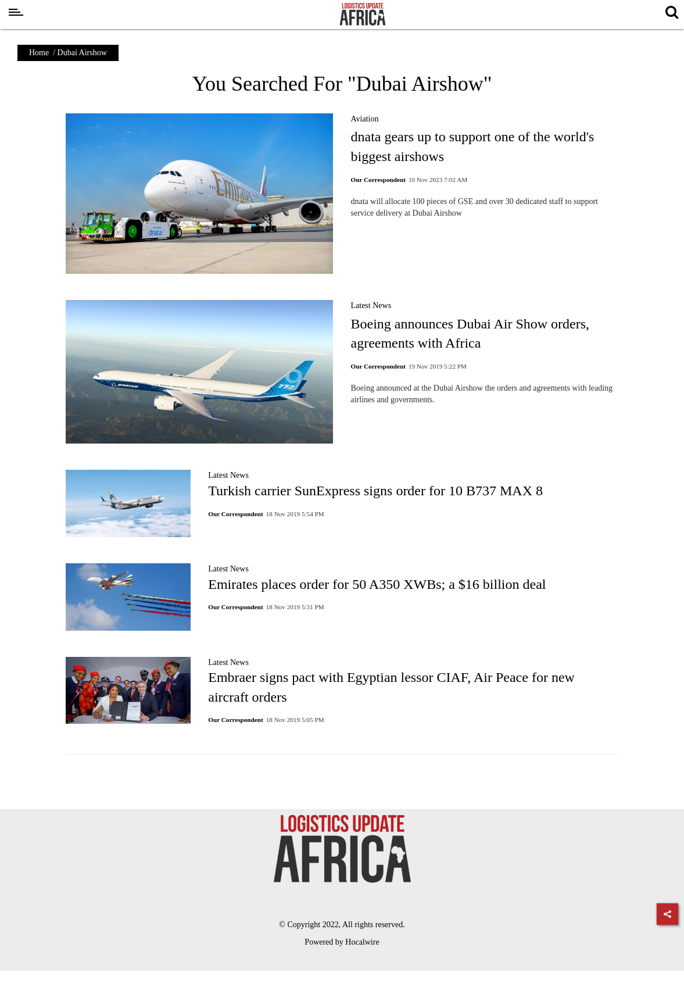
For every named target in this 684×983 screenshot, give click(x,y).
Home (39, 52)
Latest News (370, 305)
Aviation (364, 119)
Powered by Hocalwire (342, 942)
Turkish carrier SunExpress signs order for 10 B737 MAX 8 (375, 490)
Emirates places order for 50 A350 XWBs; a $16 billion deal (377, 584)
